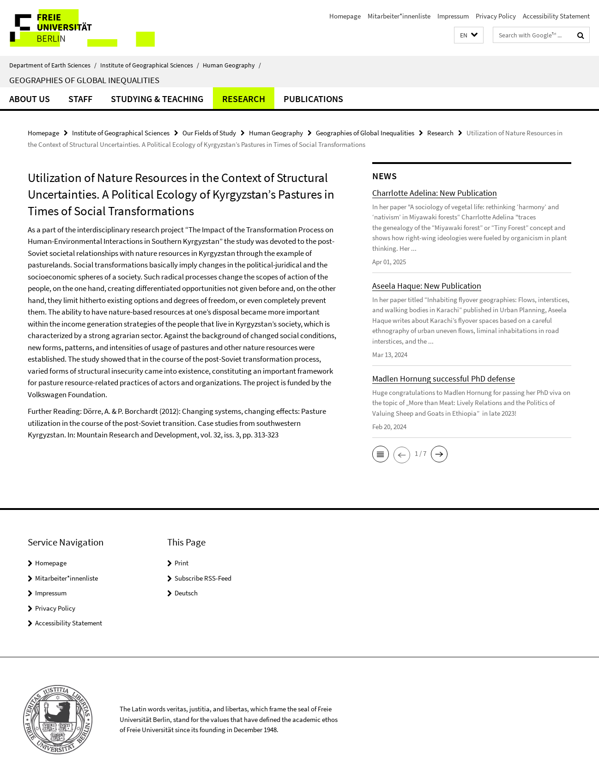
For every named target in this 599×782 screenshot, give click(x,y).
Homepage (345, 16)
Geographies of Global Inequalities (84, 79)
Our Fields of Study (209, 132)
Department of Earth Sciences (53, 65)
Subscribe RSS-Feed (203, 578)
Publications (313, 98)
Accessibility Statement (556, 16)
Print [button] (181, 562)
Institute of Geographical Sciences (149, 65)
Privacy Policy (496, 16)
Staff (80, 98)
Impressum (453, 16)
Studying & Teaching (157, 98)
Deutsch (186, 592)
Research (243, 98)
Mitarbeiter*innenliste (399, 16)
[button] (469, 35)
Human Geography (232, 65)
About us (29, 98)
